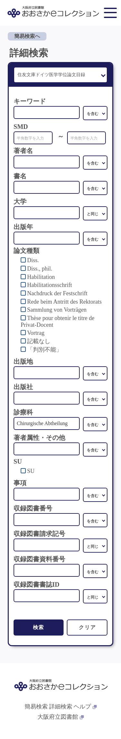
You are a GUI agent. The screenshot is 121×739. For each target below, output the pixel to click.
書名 (20, 176)
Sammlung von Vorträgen (56, 310)
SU (31, 471)
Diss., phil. (39, 268)
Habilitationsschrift (49, 285)
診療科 (23, 412)
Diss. (33, 260)
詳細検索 (60, 706)
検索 (38, 627)
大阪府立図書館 (60, 717)
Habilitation (41, 277)
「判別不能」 (44, 349)
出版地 (23, 361)
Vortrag (36, 333)
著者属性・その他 (39, 437)
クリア (87, 627)
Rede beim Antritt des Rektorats (64, 301)
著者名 (23, 150)
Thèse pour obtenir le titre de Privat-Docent (57, 321)
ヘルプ (85, 706)
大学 (20, 201)
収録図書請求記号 (39, 533)
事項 (20, 482)
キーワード (30, 101)
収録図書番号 (33, 508)
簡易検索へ (27, 36)
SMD (21, 126)
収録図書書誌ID (36, 584)
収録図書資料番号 (39, 559)
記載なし (38, 341)
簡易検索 (36, 706)
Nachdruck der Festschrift (57, 293)
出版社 (23, 386)
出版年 (23, 226)
